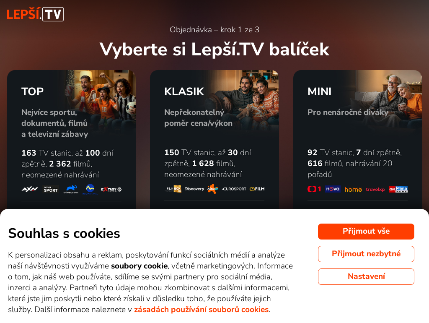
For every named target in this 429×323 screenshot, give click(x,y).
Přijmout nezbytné (366, 253)
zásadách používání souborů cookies (201, 309)
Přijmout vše (366, 231)
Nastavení (366, 276)
